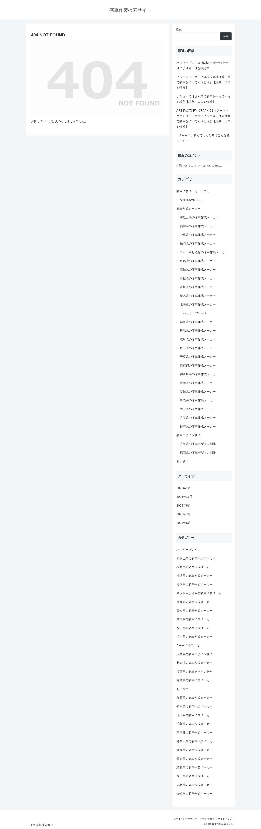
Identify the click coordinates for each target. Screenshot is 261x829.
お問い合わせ (207, 818)
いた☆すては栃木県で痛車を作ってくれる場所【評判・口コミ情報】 (203, 99)
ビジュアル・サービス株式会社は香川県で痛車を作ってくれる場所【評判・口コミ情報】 (203, 82)
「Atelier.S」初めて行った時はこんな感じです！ (203, 138)
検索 (179, 29)
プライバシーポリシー (185, 818)
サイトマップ (225, 818)
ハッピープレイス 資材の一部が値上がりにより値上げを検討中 (202, 65)
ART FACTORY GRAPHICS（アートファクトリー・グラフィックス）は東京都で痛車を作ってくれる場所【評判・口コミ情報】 (203, 118)
